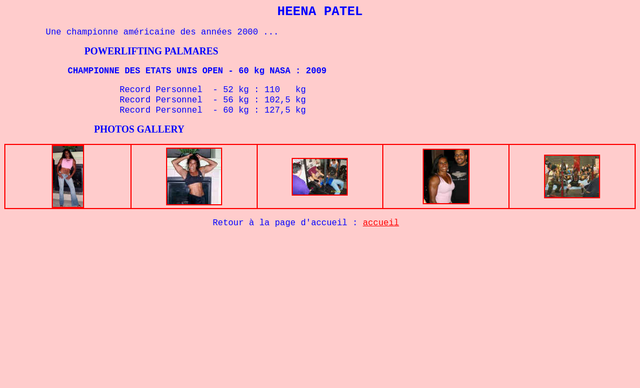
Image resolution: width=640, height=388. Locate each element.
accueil (381, 223)
